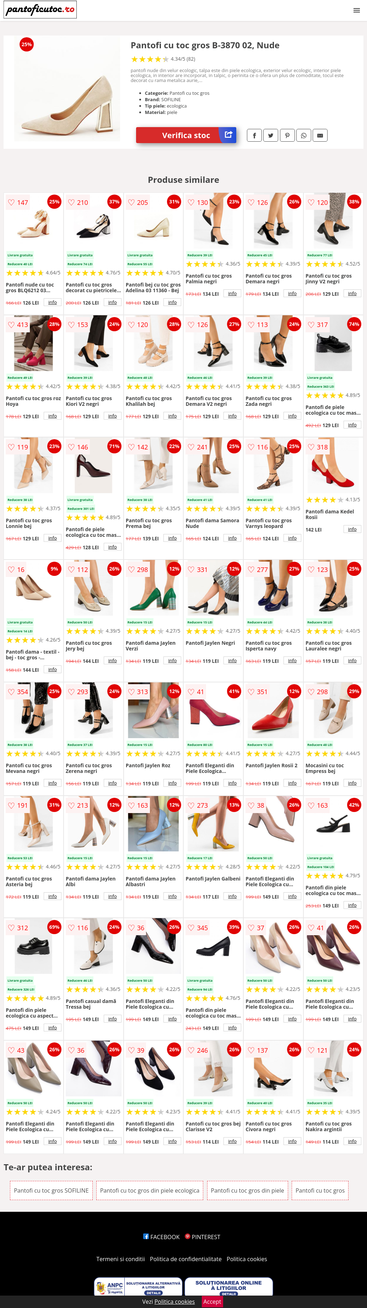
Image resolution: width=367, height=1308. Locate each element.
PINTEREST (202, 1237)
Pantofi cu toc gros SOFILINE (51, 1190)
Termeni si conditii (120, 1259)
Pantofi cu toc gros (320, 1190)
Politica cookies (247, 1259)
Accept (212, 1302)
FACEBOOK (161, 1237)
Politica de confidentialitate (186, 1259)
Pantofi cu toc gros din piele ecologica (150, 1190)
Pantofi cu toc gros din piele (247, 1190)
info (52, 302)
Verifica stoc (199, 135)
